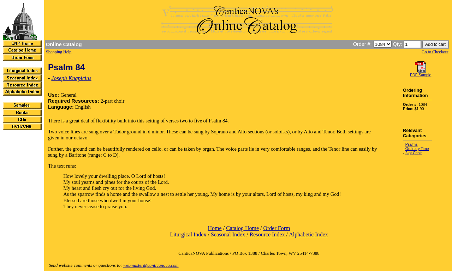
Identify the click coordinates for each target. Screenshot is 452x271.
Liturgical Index (188, 234)
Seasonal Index (228, 234)
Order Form (276, 228)
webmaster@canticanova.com (151, 265)
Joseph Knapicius (71, 78)
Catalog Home (242, 228)
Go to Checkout (435, 51)
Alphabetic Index (308, 234)
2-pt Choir (413, 153)
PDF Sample (420, 75)
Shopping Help (58, 51)
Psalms (411, 144)
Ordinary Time (417, 148)
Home (215, 228)
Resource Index (267, 234)
